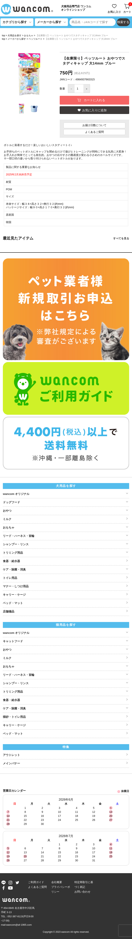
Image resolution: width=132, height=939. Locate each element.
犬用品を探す (14, 35)
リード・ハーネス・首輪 (18, 535)
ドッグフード (11, 502)
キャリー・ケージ (14, 594)
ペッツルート (35, 39)
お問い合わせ (82, 891)
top (3, 35)
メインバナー (11, 763)
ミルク (7, 519)
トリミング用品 (13, 552)
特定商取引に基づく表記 (83, 884)
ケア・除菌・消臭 (14, 569)
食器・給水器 (11, 561)
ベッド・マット (13, 603)
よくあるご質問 (94, 131)
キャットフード (13, 641)
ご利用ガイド (36, 882)
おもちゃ (28, 35)
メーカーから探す (17, 39)
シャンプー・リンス (16, 544)
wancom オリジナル (16, 493)
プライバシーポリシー (60, 889)
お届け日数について (94, 125)
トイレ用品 (10, 577)
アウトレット (11, 755)
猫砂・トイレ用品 (14, 716)
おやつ (7, 510)
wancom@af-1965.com (19, 924)
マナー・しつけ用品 (16, 586)
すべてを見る (121, 238)
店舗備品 (8, 611)
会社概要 (56, 882)
